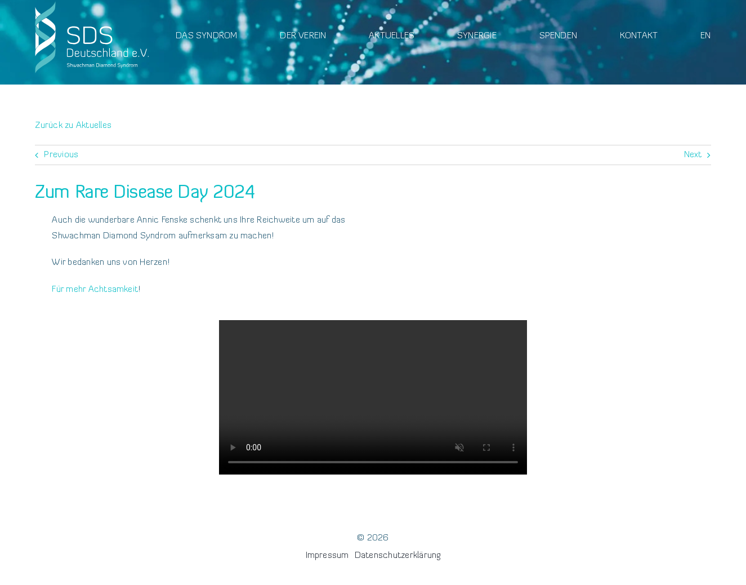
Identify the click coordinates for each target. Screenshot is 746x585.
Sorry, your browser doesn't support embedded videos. (373, 397)
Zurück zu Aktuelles (73, 125)
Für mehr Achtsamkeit (95, 289)
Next (693, 154)
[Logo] (92, 4)
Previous (61, 154)
